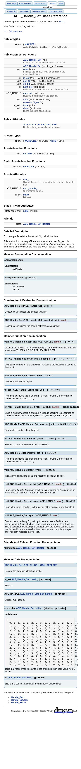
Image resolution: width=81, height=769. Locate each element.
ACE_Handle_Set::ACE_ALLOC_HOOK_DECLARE (30, 575)
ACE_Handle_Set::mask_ (24, 590)
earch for (48, 7)
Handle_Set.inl (18, 724)
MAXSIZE (29, 45)
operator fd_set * (32, 103)
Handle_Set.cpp (19, 721)
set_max (27, 154)
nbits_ (26, 212)
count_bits (29, 167)
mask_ (26, 195)
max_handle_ (30, 189)
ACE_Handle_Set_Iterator (36, 225)
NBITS (53, 142)
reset (26, 70)
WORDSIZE (31, 142)
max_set (27, 94)
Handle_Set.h (18, 718)
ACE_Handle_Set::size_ (20, 699)
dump (26, 109)
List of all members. (13, 32)
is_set (26, 79)
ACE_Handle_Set (32, 61)
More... (62, 22)
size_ (26, 180)
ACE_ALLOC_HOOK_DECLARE (40, 125)
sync (25, 100)
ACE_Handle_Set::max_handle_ (37, 605)
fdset (26, 106)
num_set (27, 88)
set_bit (26, 82)
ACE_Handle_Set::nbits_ (29, 619)
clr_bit (26, 85)
